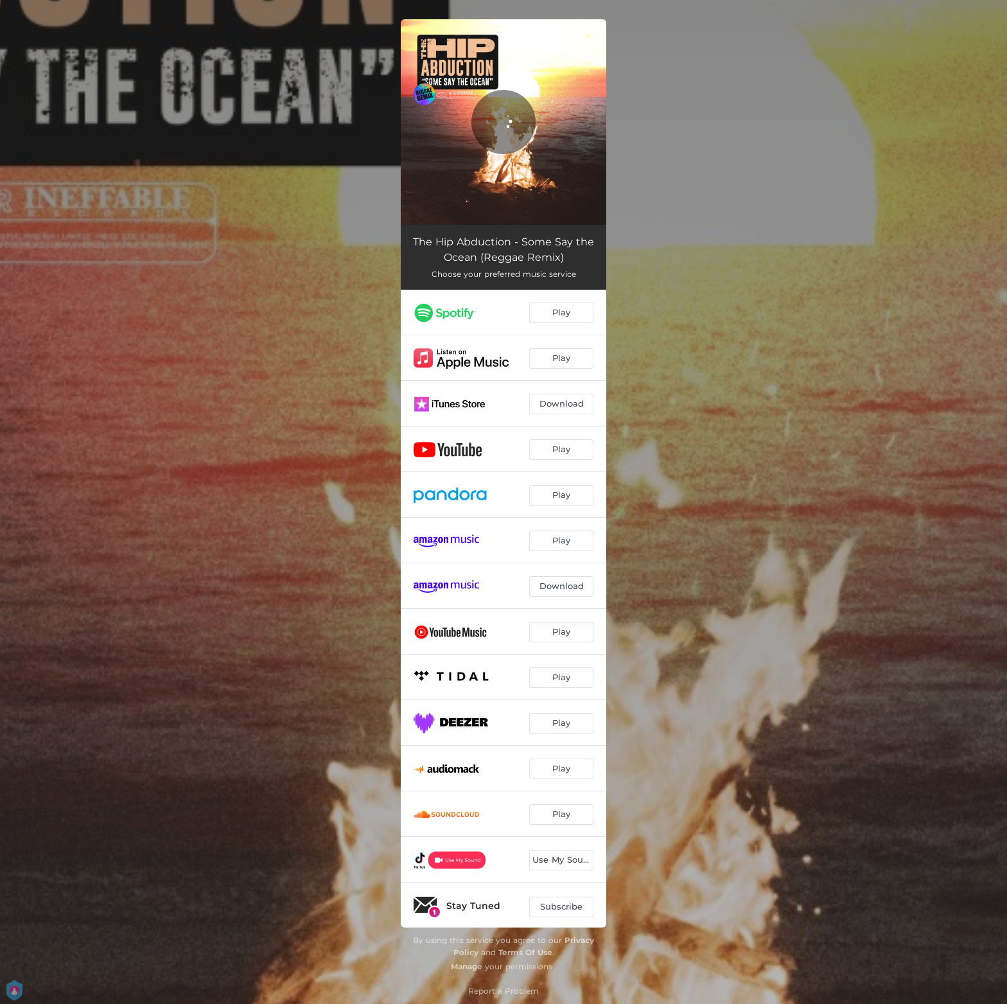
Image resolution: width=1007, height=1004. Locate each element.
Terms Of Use (525, 952)
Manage (466, 966)
